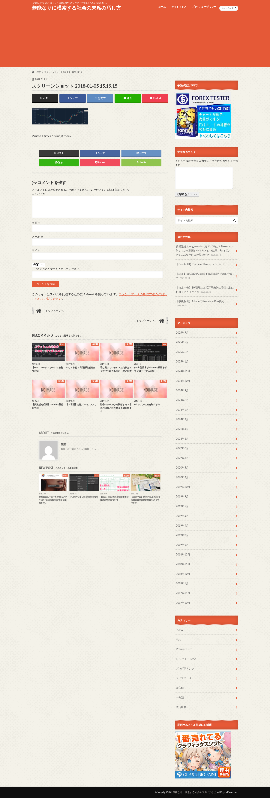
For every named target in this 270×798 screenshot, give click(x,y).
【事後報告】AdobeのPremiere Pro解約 (200, 303)
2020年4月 (182, 477)
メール (37, 236)
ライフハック (184, 678)
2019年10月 (183, 486)
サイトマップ (179, 6)
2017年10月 (183, 602)
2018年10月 (183, 573)
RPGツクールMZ (186, 658)
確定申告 (181, 707)
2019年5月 (182, 515)
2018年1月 (182, 583)
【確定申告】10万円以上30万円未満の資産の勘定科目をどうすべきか (205, 290)
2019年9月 (182, 496)
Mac (178, 639)
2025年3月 (182, 351)
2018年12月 (183, 554)
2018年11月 (183, 564)
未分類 (180, 697)
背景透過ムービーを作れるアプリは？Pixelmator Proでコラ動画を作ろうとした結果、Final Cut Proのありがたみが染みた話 (205, 251)
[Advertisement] (135, 41)
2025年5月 (182, 342)
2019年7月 (182, 506)
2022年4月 (182, 458)
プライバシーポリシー (204, 6)
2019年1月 (182, 544)
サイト (36, 250)
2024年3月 (182, 409)
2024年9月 (182, 390)
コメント (39, 193)
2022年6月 (182, 448)
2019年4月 (182, 525)
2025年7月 (182, 332)
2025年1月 (182, 361)
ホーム (162, 6)
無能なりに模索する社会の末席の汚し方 (76, 8)
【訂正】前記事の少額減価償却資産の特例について (205, 276)
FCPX (179, 629)
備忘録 (180, 687)
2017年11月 (183, 593)
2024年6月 (182, 400)
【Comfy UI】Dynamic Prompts (201, 264)
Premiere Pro (184, 649)
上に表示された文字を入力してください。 (57, 269)
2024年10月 (183, 380)
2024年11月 (183, 371)
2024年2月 (182, 419)
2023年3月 (182, 438)
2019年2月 (182, 535)
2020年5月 (182, 467)
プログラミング (185, 668)
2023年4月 (182, 429)
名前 (36, 222)
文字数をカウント (187, 194)
